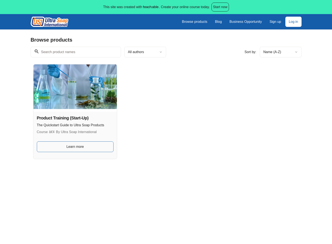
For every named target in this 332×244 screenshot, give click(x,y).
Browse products (194, 21)
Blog (218, 21)
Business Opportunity (246, 21)
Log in (293, 21)
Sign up (275, 21)
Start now (220, 7)
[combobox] (145, 52)
